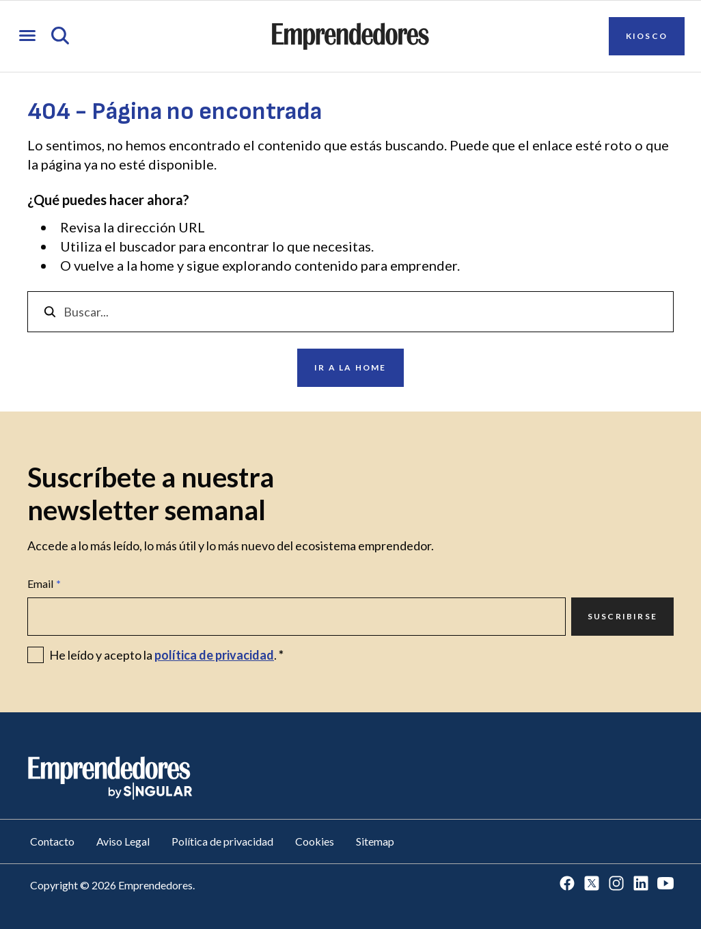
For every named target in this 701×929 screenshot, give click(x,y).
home (157, 265)
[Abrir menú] (27, 37)
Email (44, 584)
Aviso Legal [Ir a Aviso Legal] (123, 841)
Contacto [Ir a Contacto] (52, 841)
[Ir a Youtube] (665, 884)
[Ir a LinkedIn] (641, 884)
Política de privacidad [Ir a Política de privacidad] (222, 841)
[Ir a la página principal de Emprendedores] (350, 36)
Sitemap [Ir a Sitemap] (375, 841)
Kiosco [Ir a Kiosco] (647, 36)
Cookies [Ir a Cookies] (314, 841)
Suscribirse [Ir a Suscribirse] (622, 616)
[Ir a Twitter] (591, 884)
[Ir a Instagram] (616, 884)
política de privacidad (214, 654)
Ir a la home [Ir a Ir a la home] (350, 367)
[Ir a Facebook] (567, 884)
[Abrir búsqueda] (60, 37)
